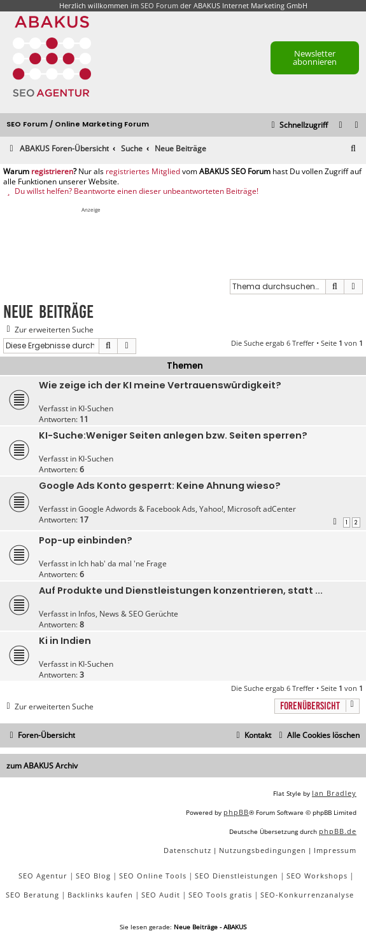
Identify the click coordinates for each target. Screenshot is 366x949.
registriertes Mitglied (143, 172)
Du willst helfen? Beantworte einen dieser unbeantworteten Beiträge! (130, 191)
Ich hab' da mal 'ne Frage (122, 563)
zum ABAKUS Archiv (42, 765)
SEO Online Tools (153, 875)
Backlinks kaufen (100, 894)
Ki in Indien (65, 640)
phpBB (236, 812)
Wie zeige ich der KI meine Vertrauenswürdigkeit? (160, 385)
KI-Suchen (95, 408)
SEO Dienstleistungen (236, 875)
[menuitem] (357, 125)
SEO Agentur (42, 875)
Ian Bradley (334, 793)
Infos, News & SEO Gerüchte (128, 613)
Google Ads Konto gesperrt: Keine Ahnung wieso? (160, 485)
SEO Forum (159, 5)
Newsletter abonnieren (315, 57)
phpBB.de (337, 831)
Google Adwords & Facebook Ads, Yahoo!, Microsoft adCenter (187, 508)
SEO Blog (93, 875)
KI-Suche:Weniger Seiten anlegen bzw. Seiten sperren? (173, 435)
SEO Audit (160, 894)
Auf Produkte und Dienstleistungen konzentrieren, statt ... (181, 590)
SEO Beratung (32, 894)
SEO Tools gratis (220, 894)
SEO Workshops (317, 875)
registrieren (52, 172)
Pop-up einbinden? (85, 540)
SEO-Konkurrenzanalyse (307, 894)
